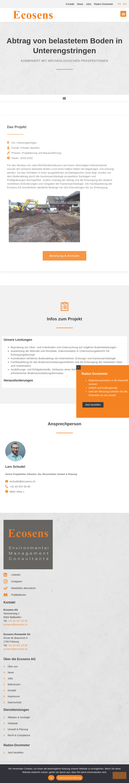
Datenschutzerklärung (69, 777)
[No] (119, 775)
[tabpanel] (64, 216)
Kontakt (70, 4)
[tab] (64, 386)
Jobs (88, 4)
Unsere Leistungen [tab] (18, 340)
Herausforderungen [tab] (18, 380)
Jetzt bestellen (93, 404)
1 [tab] (64, 238)
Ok (51, 777)
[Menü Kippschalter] (64, 98)
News (80, 4)
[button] (123, 14)
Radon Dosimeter (103, 4)
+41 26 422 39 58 (17, 645)
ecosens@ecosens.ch (16, 624)
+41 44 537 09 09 (17, 620)
